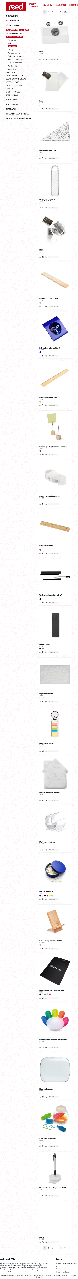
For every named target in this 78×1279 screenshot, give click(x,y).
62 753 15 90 (63, 1267)
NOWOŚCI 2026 (13, 16)
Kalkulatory (12, 43)
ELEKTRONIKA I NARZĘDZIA (16, 79)
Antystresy (12, 40)
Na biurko (12, 46)
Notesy (10, 50)
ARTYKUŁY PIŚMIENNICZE (15, 33)
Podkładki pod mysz (15, 56)
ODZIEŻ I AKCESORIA (14, 85)
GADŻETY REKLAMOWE (17, 30)
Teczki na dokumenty (15, 63)
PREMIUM (9, 89)
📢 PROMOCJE (12, 20)
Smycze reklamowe (15, 59)
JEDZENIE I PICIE (12, 82)
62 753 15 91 (63, 1268)
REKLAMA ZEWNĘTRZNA (17, 113)
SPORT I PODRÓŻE (13, 92)
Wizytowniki (12, 66)
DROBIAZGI (10, 72)
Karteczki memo (14, 53)
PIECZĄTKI (11, 109)
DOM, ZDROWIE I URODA (15, 76)
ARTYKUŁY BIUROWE (14, 37)
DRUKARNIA (11, 99)
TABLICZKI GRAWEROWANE (18, 118)
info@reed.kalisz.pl (62, 1272)
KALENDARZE (12, 104)
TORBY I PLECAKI (12, 95)
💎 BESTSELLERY (14, 25)
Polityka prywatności (62, 1275)
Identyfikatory (13, 69)
